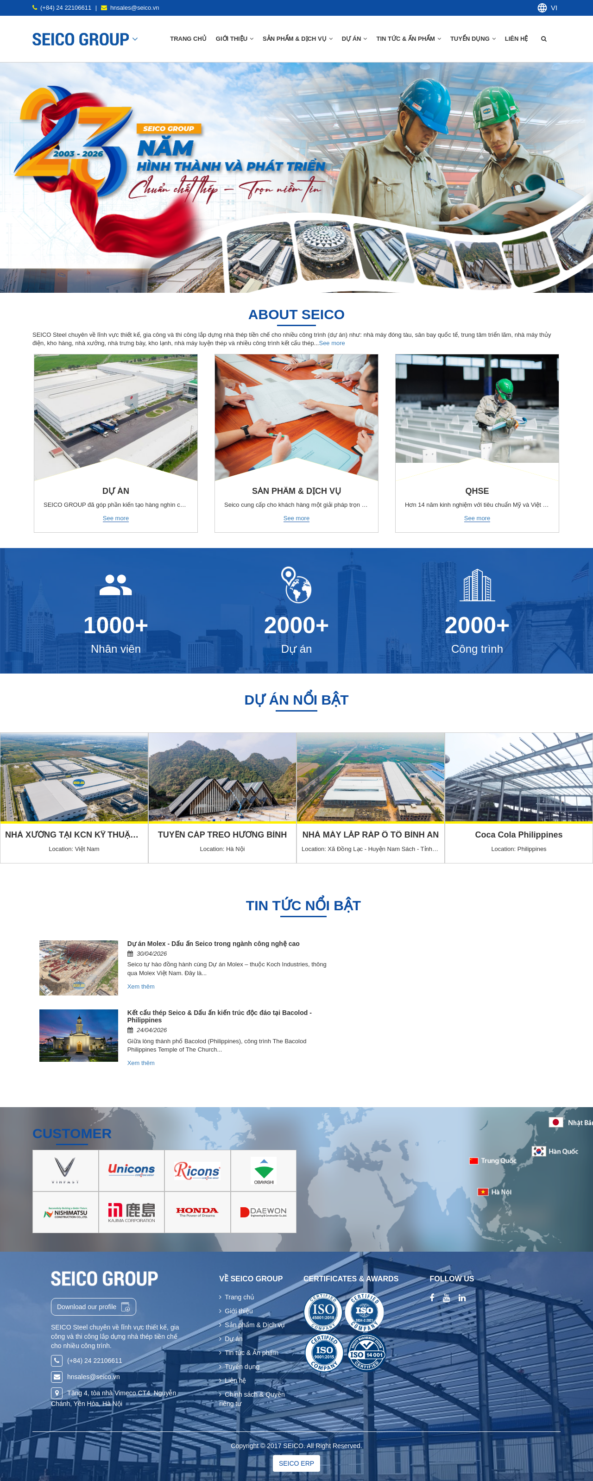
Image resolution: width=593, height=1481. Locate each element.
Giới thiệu (234, 38)
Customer (72, 1133)
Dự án (354, 38)
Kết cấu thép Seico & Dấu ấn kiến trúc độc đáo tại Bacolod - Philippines (219, 1016)
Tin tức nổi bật (303, 905)
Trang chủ (188, 38)
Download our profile (93, 1306)
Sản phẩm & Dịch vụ (298, 38)
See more (332, 343)
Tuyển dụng (473, 38)
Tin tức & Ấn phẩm (408, 38)
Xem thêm (141, 986)
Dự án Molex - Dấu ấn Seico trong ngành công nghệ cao (213, 943)
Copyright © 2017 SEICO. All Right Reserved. (296, 1445)
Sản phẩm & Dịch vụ (252, 1325)
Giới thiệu (236, 1311)
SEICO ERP (296, 1463)
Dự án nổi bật (297, 699)
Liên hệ (517, 38)
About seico (296, 314)
